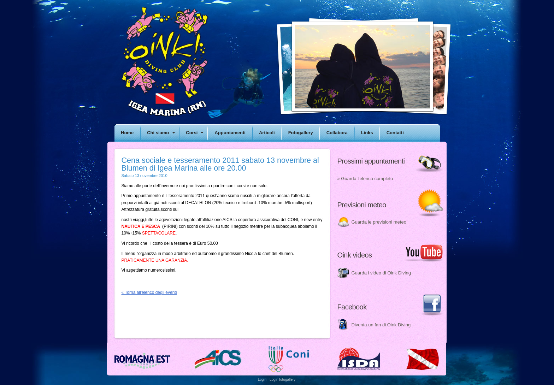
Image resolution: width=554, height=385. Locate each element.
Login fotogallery (282, 379)
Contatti (395, 132)
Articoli (267, 132)
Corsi (192, 132)
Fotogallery (300, 132)
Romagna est (142, 359)
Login (262, 379)
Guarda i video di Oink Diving (381, 273)
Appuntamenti (229, 132)
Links (367, 132)
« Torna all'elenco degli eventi (149, 292)
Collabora (337, 132)
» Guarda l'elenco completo (365, 178)
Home (127, 132)
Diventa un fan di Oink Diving (381, 324)
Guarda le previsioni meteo (379, 222)
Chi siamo (158, 132)
